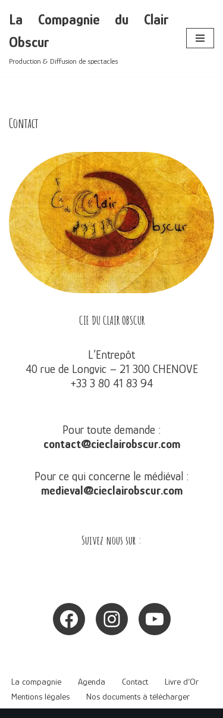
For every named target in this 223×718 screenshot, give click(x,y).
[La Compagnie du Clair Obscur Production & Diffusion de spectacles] (88, 38)
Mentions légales (40, 696)
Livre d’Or (182, 681)
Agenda (91, 681)
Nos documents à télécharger (138, 696)
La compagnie (36, 681)
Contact (135, 681)
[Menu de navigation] (200, 38)
